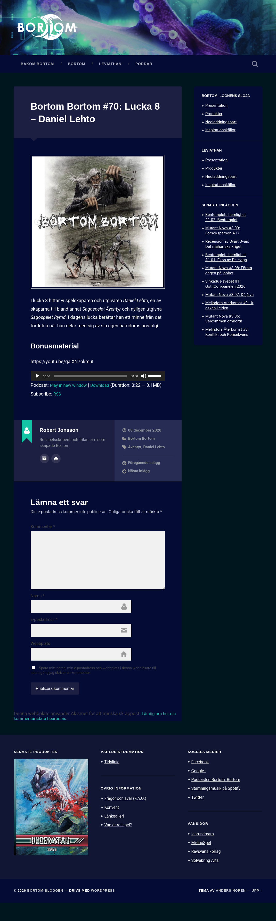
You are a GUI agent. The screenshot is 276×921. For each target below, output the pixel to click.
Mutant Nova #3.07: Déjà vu (229, 297)
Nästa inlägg (139, 481)
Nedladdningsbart (221, 124)
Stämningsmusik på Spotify (218, 807)
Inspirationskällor (220, 132)
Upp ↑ (256, 909)
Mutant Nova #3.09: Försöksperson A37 (222, 233)
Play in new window (70, 387)
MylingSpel (202, 861)
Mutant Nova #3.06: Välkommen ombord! (223, 321)
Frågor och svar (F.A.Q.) (127, 817)
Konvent (112, 825)
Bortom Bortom (142, 449)
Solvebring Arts (206, 878)
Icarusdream (203, 852)
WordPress (103, 909)
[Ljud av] (143, 378)
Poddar (143, 66)
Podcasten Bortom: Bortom (218, 798)
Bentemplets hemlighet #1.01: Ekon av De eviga (226, 260)
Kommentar (43, 538)
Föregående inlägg (144, 473)
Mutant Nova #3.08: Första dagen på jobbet (228, 273)
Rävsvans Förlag (207, 869)
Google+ (199, 789)
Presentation (216, 108)
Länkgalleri (115, 834)
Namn (38, 613)
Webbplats (40, 662)
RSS (57, 404)
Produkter (214, 116)
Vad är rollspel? (119, 843)
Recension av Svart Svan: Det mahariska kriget (227, 246)
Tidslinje (112, 780)
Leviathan (110, 66)
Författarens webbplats (56, 468)
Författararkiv (44, 468)
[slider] (90, 378)
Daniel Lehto (154, 457)
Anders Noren (231, 909)
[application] (98, 378)
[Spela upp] (37, 378)
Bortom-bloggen (45, 909)
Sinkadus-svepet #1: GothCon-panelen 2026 (225, 286)
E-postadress (44, 637)
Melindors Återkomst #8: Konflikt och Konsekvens (227, 334)
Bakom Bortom (37, 66)
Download (104, 387)
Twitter (198, 815)
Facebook (200, 780)
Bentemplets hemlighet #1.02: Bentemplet (225, 220)
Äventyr (135, 457)
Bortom (76, 66)
